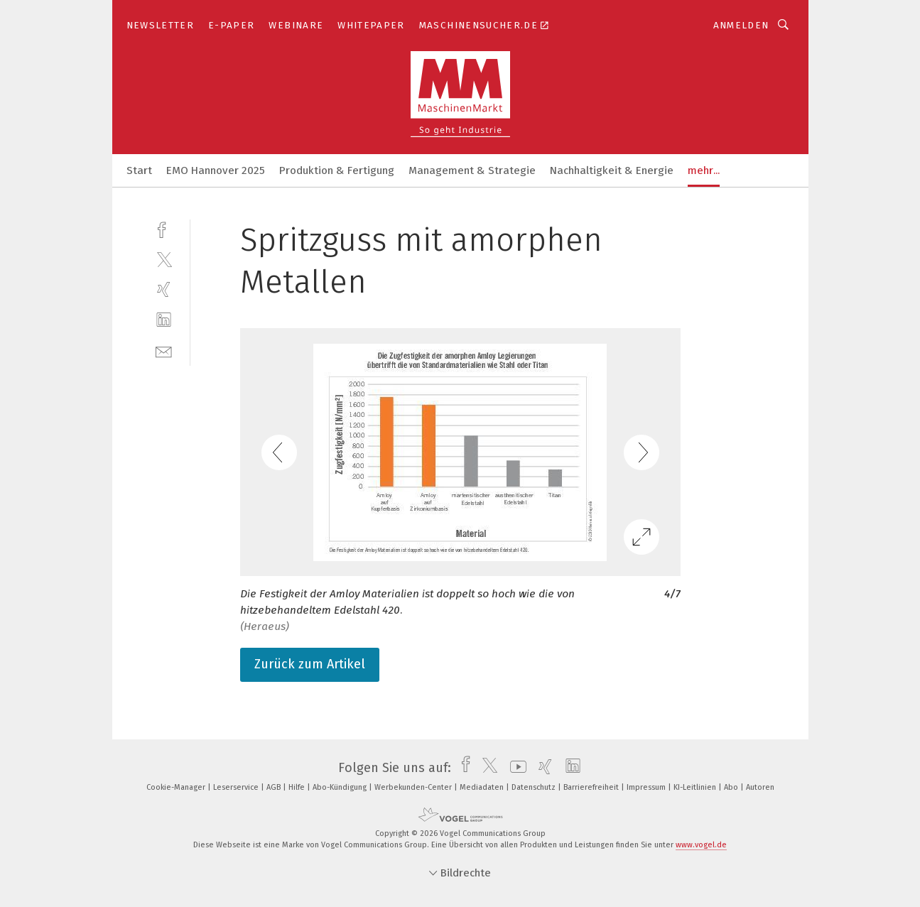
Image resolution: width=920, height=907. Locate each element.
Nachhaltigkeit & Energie (611, 170)
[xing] (164, 289)
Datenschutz (535, 787)
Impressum (647, 787)
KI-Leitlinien (695, 787)
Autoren (760, 787)
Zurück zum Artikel (309, 664)
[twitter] (164, 259)
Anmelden (741, 25)
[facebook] (164, 228)
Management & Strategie (472, 170)
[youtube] (514, 768)
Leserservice (237, 787)
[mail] (164, 350)
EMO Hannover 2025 (215, 170)
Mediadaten (483, 787)
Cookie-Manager (176, 787)
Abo (732, 787)
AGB (274, 787)
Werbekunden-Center (414, 787)
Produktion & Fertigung (336, 170)
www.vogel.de (701, 844)
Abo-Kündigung (341, 787)
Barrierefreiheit (592, 787)
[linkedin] (164, 320)
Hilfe (297, 787)
